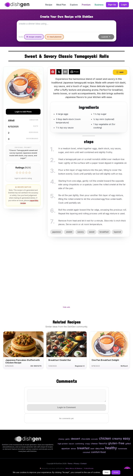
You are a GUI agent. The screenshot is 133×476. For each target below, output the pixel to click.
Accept (116, 472)
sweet (91, 232)
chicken (105, 438)
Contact (84, 463)
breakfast (104, 232)
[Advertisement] (66, 273)
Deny (106, 472)
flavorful (103, 443)
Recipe (48, 4)
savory (80, 232)
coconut (86, 452)
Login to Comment (66, 407)
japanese (56, 232)
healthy (111, 448)
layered (117, 232)
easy (126, 438)
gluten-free (116, 443)
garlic (67, 439)
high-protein (63, 444)
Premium (86, 4)
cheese (94, 443)
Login (124, 4)
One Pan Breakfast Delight (105, 360)
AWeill (11, 120)
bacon (71, 444)
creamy (117, 438)
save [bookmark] (120, 72)
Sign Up (112, 4)
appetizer (65, 448)
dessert (75, 438)
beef (92, 448)
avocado (94, 439)
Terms (70, 463)
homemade (122, 448)
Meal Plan (61, 4)
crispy (87, 444)
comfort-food (98, 452)
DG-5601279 (36, 366)
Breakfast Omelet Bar (59, 360)
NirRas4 (124, 366)
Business (99, 4)
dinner (73, 448)
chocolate (85, 439)
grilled (128, 443)
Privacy (76, 463)
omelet (69, 232)
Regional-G (80, 366)
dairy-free (99, 448)
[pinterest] (52, 72)
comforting (79, 444)
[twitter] (59, 72)
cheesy (61, 439)
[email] (65, 72)
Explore (74, 4)
